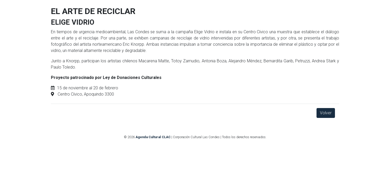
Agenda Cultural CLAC (153, 137)
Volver (326, 112)
